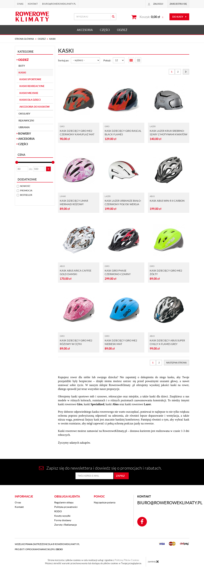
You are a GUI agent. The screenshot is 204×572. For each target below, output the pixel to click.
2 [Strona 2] (178, 72)
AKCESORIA (85, 29)
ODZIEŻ (122, 29)
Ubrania (24, 127)
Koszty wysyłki (62, 515)
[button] (48, 168)
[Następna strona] (186, 72)
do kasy (179, 16)
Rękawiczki (26, 120)
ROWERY (24, 133)
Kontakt (33, 4)
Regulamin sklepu (64, 502)
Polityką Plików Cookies (127, 560)
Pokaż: (107, 60)
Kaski (22, 72)
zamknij (153, 561)
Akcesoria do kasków (34, 106)
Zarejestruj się (178, 4)
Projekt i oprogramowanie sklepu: (39, 549)
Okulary (24, 113)
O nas (20, 4)
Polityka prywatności (66, 507)
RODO (58, 511)
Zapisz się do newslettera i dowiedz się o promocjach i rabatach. (100, 468)
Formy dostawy (62, 520)
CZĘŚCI (105, 29)
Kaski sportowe (30, 79)
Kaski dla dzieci (30, 99)
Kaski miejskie (28, 93)
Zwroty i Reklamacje (65, 524)
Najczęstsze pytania (104, 502)
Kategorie (25, 51)
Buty (22, 65)
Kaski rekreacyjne (32, 86)
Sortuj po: (63, 60)
